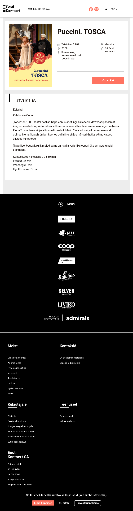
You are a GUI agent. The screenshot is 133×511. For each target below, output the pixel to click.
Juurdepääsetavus (17, 441)
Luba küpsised (43, 502)
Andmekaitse (14, 363)
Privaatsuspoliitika (17, 368)
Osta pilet (108, 80)
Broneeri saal (66, 416)
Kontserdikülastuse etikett (21, 431)
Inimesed (12, 373)
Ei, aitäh (64, 502)
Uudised (12, 383)
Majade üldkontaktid (70, 363)
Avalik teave (14, 378)
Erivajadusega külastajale (20, 426)
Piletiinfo (12, 416)
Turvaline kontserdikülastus (21, 436)
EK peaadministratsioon (72, 357)
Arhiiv (10, 393)
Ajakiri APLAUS (15, 388)
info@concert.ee (16, 479)
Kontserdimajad (39, 9)
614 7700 (15, 474)
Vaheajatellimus (68, 421)
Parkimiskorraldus (17, 421)
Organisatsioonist (17, 357)
